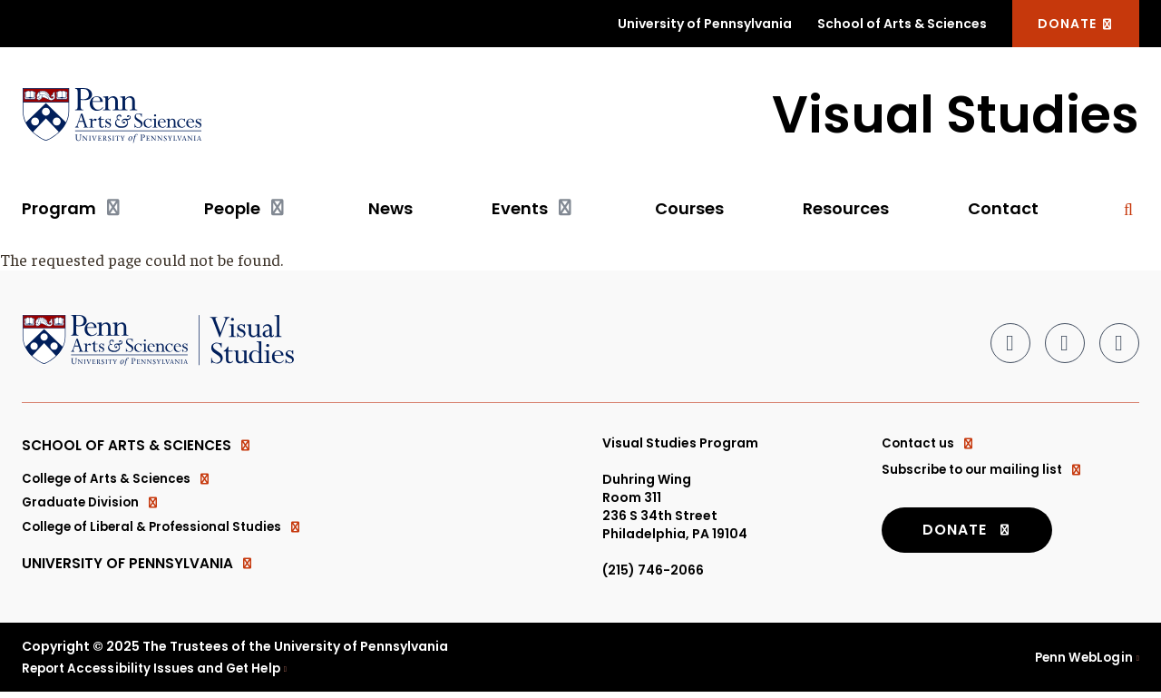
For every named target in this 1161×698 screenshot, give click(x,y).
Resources (846, 209)
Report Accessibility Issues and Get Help (157, 673)
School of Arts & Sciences (902, 24)
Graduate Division (93, 507)
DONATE (1076, 24)
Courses (689, 209)
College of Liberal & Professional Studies (167, 533)
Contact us (930, 444)
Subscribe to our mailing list (985, 469)
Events (520, 209)
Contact (1003, 209)
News (390, 209)
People (232, 209)
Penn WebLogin (1081, 663)
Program (59, 209)
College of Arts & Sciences (120, 482)
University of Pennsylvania (705, 24)
